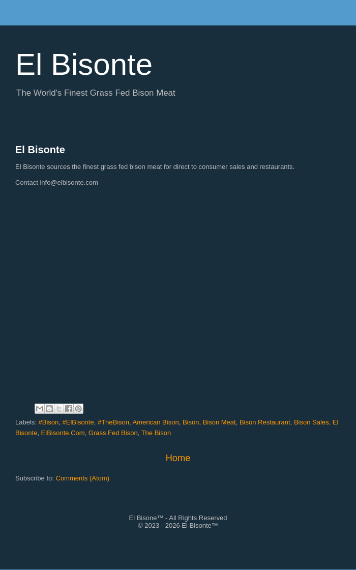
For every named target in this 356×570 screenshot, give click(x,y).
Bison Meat (219, 422)
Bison (191, 422)
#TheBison (113, 422)
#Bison (49, 422)
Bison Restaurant (265, 422)
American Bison (156, 422)
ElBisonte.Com (63, 433)
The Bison (156, 433)
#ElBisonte (78, 422)
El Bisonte (40, 149)
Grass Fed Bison (113, 433)
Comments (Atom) (82, 478)
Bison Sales (311, 422)
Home (178, 458)
